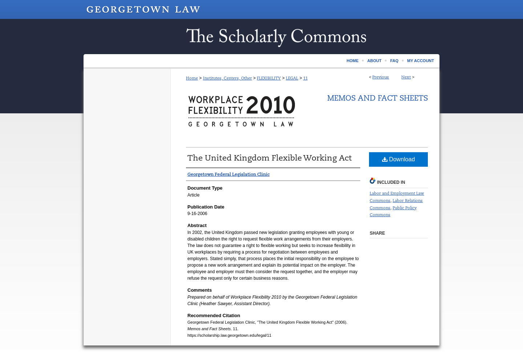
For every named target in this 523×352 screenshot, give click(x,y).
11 (305, 78)
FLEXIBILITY (269, 78)
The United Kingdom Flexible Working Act (269, 158)
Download (398, 159)
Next (406, 77)
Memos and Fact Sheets (377, 98)
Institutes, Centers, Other (227, 78)
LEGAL (292, 78)
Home (192, 78)
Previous (380, 77)
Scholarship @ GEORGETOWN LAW (261, 36)
